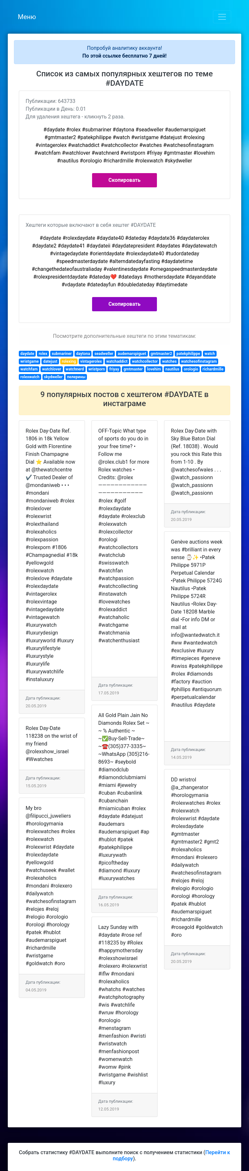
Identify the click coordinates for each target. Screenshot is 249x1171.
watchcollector (145, 361)
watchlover (51, 369)
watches (169, 361)
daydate (27, 353)
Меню (27, 17)
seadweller (103, 353)
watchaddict (117, 361)
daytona (83, 353)
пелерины (76, 377)
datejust (50, 361)
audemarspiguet (132, 353)
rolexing (69, 361)
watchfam (29, 369)
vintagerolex (91, 361)
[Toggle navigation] (222, 16)
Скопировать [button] (125, 180)
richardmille (213, 369)
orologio (191, 369)
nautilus (172, 369)
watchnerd (74, 369)
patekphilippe (188, 353)
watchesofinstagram (199, 361)
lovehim (154, 369)
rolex (43, 353)
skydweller (53, 377)
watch (210, 353)
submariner (62, 353)
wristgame (29, 361)
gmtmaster (133, 369)
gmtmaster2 (161, 353)
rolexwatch (30, 377)
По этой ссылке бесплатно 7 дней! (124, 56)
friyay (114, 369)
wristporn (96, 369)
